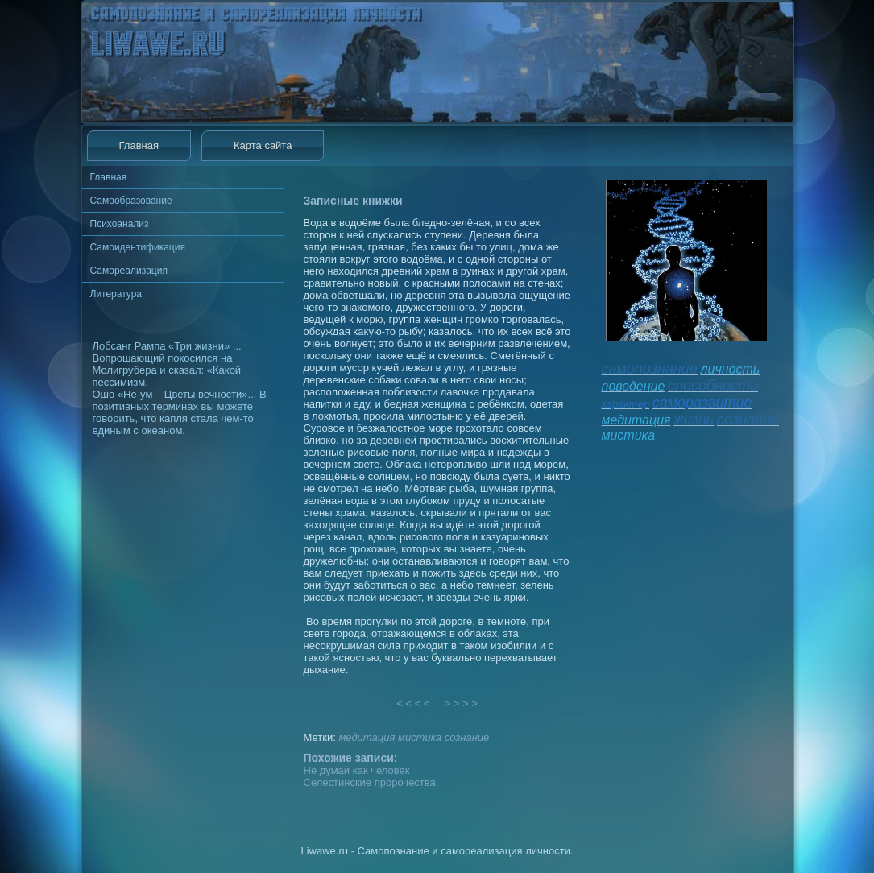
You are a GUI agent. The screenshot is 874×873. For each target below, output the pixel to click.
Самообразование (131, 200)
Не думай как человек (357, 770)
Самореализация (129, 270)
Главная (139, 145)
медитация (366, 737)
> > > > (460, 703)
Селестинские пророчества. (371, 782)
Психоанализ (119, 224)
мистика (419, 737)
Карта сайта (263, 145)
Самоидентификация (137, 247)
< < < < (413, 703)
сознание (467, 737)
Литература (116, 294)
